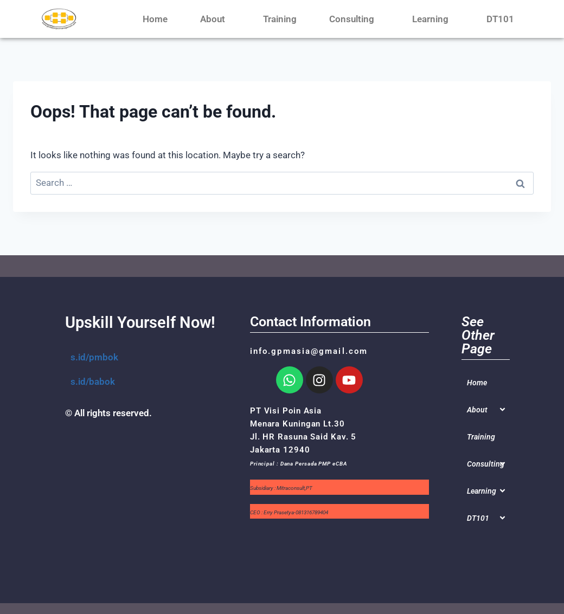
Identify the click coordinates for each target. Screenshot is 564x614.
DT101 (503, 19)
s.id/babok (92, 381)
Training (280, 19)
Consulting (354, 19)
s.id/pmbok (94, 357)
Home (155, 19)
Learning (433, 19)
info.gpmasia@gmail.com (309, 351)
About (215, 19)
